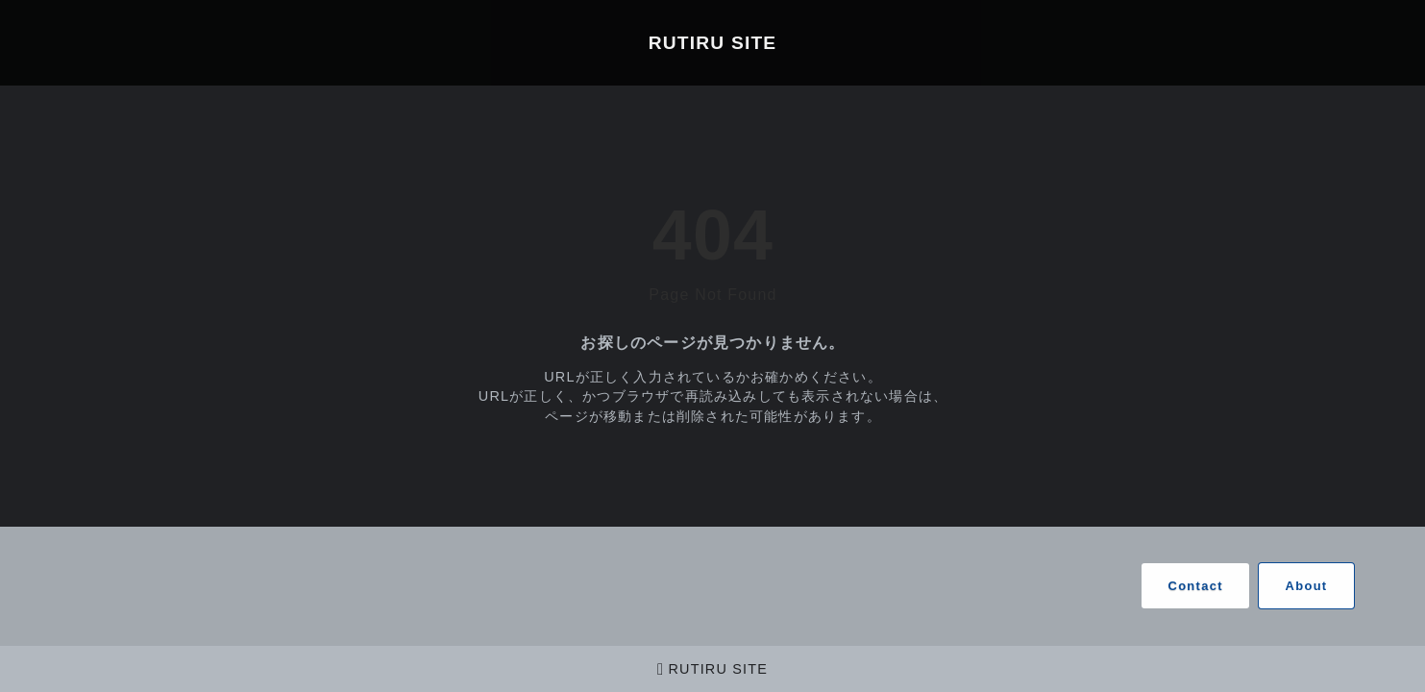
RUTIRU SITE (713, 43)
